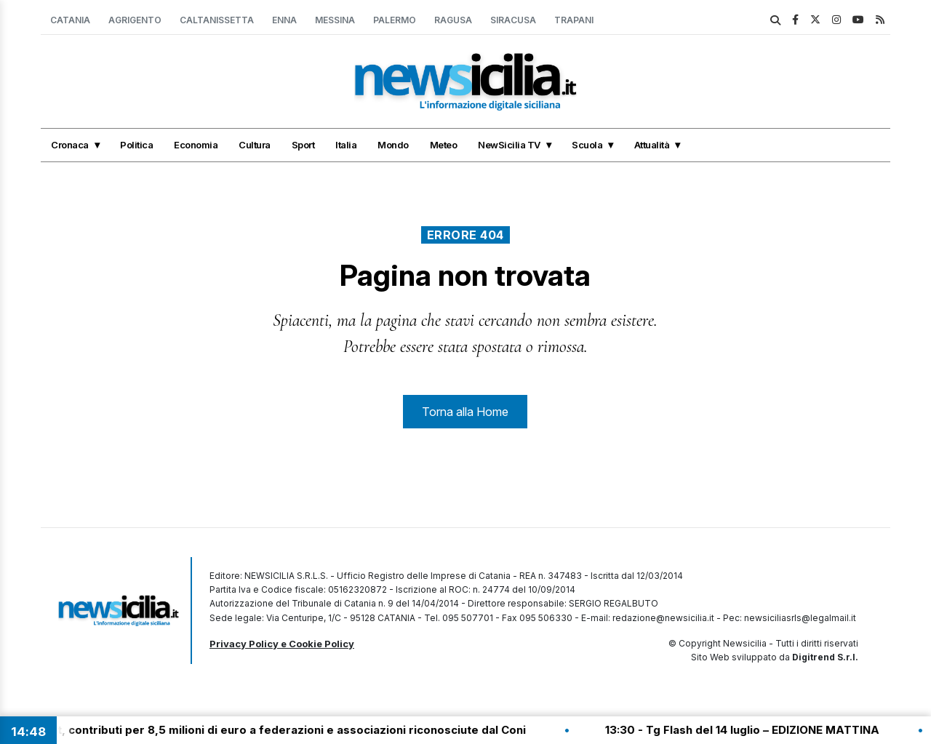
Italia (345, 145)
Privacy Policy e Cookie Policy (281, 643)
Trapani (574, 20)
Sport (303, 145)
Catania (70, 20)
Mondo (393, 145)
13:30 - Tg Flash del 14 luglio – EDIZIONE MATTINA (752, 730)
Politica (136, 145)
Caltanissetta (217, 20)
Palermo (394, 20)
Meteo (443, 145)
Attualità (652, 145)
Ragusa (453, 20)
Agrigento (134, 20)
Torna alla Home (465, 411)
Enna (284, 20)
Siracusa (513, 20)
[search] (775, 20)
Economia (195, 145)
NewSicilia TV (509, 145)
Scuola (587, 145)
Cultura (255, 145)
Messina (335, 20)
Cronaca (70, 145)
